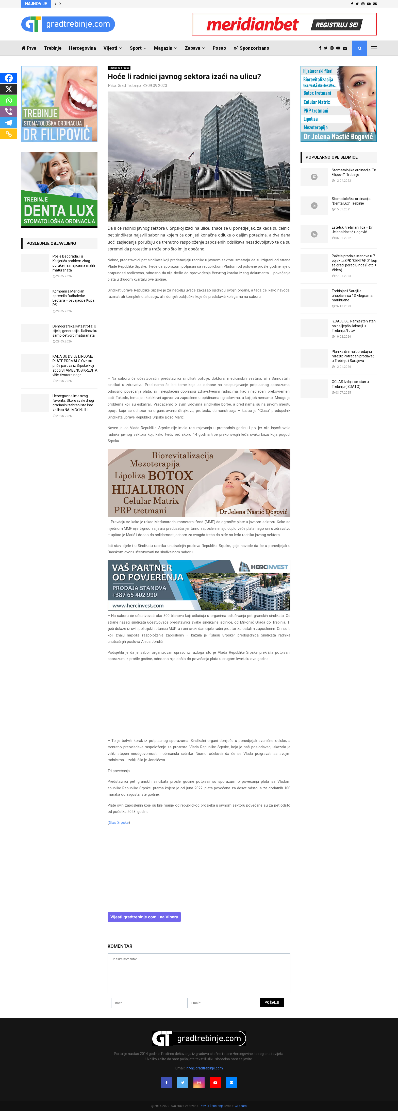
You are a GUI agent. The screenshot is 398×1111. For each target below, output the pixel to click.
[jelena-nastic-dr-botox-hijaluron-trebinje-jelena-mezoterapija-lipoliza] (199, 515)
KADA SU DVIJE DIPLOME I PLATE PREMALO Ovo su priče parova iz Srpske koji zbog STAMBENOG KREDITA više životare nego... (75, 365)
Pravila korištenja (212, 1106)
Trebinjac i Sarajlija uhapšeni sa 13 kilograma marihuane (352, 295)
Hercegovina (82, 48)
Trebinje (52, 48)
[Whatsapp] (9, 100)
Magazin (163, 48)
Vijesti (110, 48)
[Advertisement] (199, 339)
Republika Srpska (119, 67)
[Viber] (9, 111)
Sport (136, 48)
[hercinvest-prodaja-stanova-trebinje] (199, 609)
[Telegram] (9, 122)
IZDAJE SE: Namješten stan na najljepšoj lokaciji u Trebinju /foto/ (354, 325)
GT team (241, 1106)
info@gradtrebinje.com (204, 1068)
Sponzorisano (251, 48)
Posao (219, 48)
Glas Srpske (119, 822)
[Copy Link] (9, 133)
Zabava (192, 48)
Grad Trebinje (129, 85)
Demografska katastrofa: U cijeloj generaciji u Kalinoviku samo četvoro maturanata (75, 330)
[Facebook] (9, 78)
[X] (9, 89)
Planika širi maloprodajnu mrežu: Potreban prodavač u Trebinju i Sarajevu (353, 356)
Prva (28, 48)
